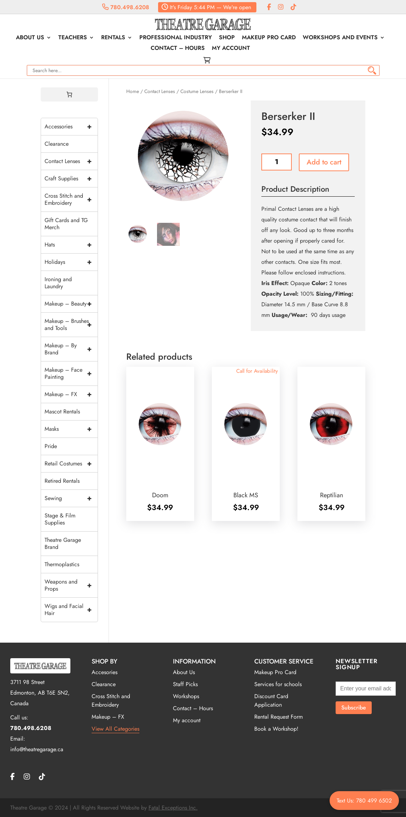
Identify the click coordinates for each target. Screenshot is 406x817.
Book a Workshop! (276, 729)
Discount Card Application (271, 700)
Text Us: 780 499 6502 (364, 800)
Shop (227, 38)
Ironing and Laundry (58, 282)
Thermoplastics (62, 564)
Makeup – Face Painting (71, 373)
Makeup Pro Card (269, 38)
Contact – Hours (178, 49)
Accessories (71, 126)
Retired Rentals (62, 481)
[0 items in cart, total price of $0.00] (69, 94)
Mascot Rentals (62, 411)
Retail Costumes (71, 463)
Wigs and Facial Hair (71, 610)
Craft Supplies (71, 178)
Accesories (104, 672)
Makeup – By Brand (71, 349)
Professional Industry (175, 38)
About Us (30, 38)
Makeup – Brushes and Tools (71, 325)
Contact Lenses (159, 91)
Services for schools (278, 684)
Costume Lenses (197, 91)
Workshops (186, 696)
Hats (71, 244)
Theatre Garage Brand (63, 543)
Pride (51, 446)
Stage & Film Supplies (60, 519)
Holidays (71, 262)
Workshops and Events (340, 38)
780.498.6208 (125, 7)
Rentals (113, 38)
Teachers (72, 38)
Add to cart (324, 162)
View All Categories (115, 729)
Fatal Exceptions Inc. (173, 808)
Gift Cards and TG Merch (66, 223)
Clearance (57, 144)
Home (132, 91)
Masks (71, 429)
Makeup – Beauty (71, 303)
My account (231, 49)
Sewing (71, 498)
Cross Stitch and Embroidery (71, 199)
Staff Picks (185, 684)
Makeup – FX (71, 394)
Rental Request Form (278, 717)
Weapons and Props (71, 585)
